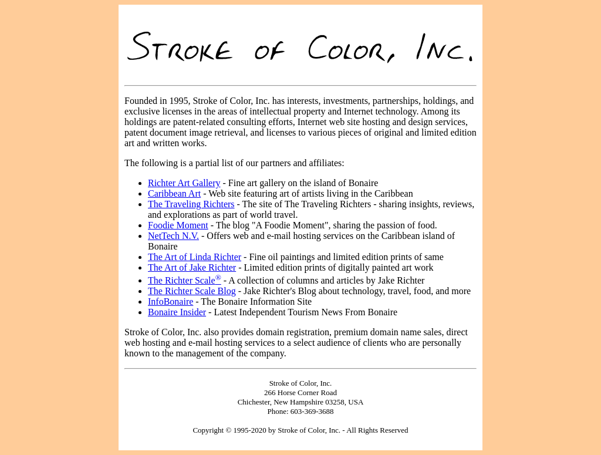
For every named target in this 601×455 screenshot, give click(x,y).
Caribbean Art (174, 193)
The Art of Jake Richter (192, 267)
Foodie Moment (178, 225)
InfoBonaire (170, 301)
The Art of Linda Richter (194, 257)
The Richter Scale (184, 280)
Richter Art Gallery (184, 183)
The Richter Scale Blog (192, 291)
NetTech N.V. (173, 236)
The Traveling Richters (191, 204)
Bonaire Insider (177, 312)
